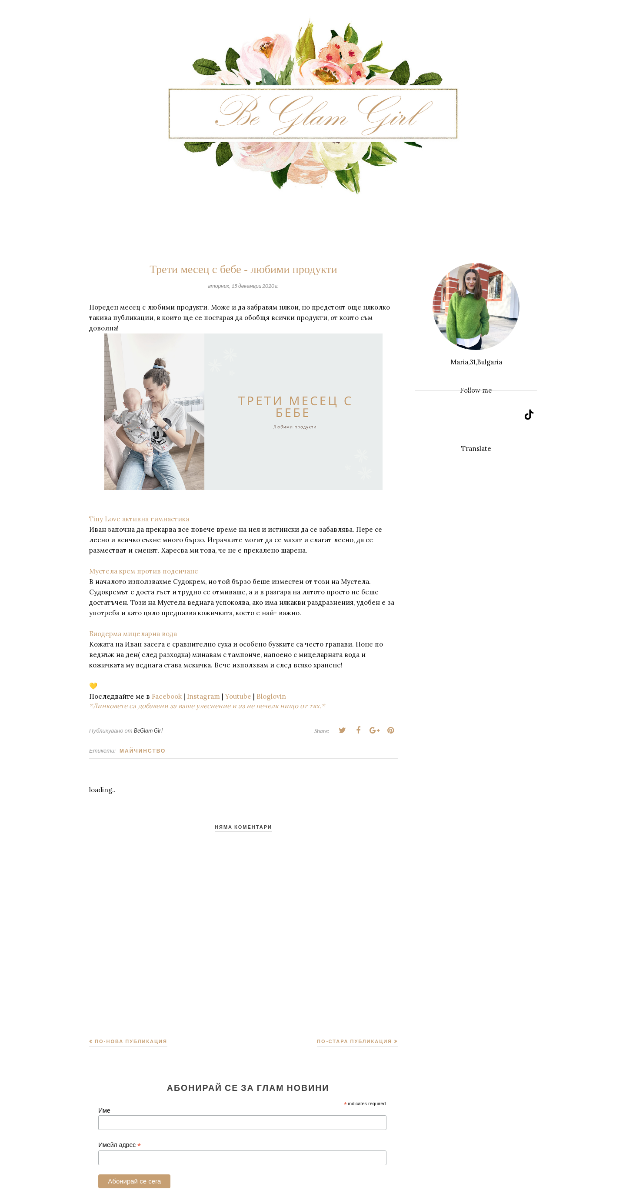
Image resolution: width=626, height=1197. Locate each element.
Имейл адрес (119, 1145)
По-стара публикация (354, 1041)
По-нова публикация (131, 1041)
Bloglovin (271, 696)
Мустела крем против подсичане (144, 571)
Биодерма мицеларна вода (133, 634)
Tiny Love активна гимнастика (140, 519)
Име (104, 1110)
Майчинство (143, 750)
